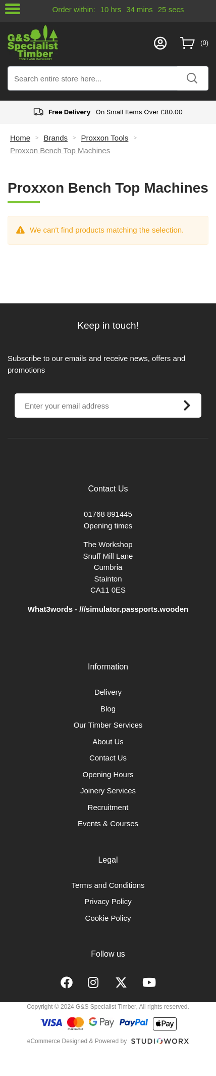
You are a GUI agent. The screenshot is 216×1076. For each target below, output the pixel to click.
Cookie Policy (108, 918)
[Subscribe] (186, 405)
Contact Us (108, 757)
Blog (108, 708)
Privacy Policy (107, 901)
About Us (108, 741)
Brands (55, 138)
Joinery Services (108, 790)
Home (20, 138)
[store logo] (78, 42)
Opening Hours (108, 774)
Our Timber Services (108, 725)
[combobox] (108, 78)
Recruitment (108, 807)
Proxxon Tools (104, 138)
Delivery (108, 692)
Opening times (108, 525)
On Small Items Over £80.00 (108, 112)
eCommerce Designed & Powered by (77, 1041)
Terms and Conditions (107, 885)
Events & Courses (108, 823)
